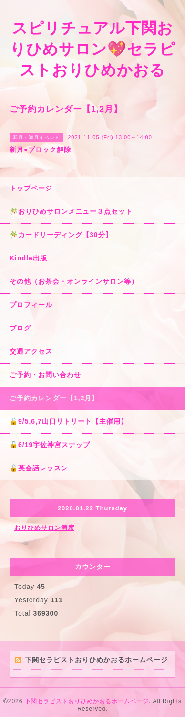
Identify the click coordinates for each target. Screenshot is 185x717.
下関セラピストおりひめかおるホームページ (87, 701)
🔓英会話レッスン (39, 468)
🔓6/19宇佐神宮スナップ (50, 444)
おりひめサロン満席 (44, 527)
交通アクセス (31, 351)
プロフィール (31, 305)
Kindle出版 (28, 258)
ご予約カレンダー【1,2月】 (54, 398)
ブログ (20, 328)
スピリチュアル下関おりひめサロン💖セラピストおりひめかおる (92, 49)
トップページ (31, 188)
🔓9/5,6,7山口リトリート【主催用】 (69, 421)
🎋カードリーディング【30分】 (61, 235)
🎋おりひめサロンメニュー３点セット (71, 211)
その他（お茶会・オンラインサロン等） (74, 281)
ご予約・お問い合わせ (45, 374)
